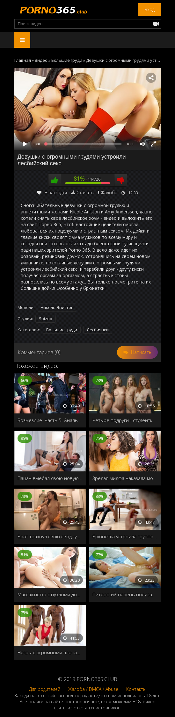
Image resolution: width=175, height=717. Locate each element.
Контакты (136, 689)
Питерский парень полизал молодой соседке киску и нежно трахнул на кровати (125, 594)
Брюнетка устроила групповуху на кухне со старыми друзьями (125, 536)
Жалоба (109, 193)
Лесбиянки (98, 330)
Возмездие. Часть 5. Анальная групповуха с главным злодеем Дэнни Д (50, 420)
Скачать (85, 193)
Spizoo (45, 318)
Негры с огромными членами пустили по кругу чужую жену (50, 652)
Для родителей (44, 689)
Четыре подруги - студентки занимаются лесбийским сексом (125, 420)
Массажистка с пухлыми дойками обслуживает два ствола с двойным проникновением (50, 594)
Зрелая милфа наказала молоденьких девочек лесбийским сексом (125, 478)
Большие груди (61, 330)
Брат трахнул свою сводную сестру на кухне (50, 536)
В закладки (52, 193)
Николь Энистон (57, 307)
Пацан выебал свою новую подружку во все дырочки (50, 478)
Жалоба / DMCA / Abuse (93, 689)
